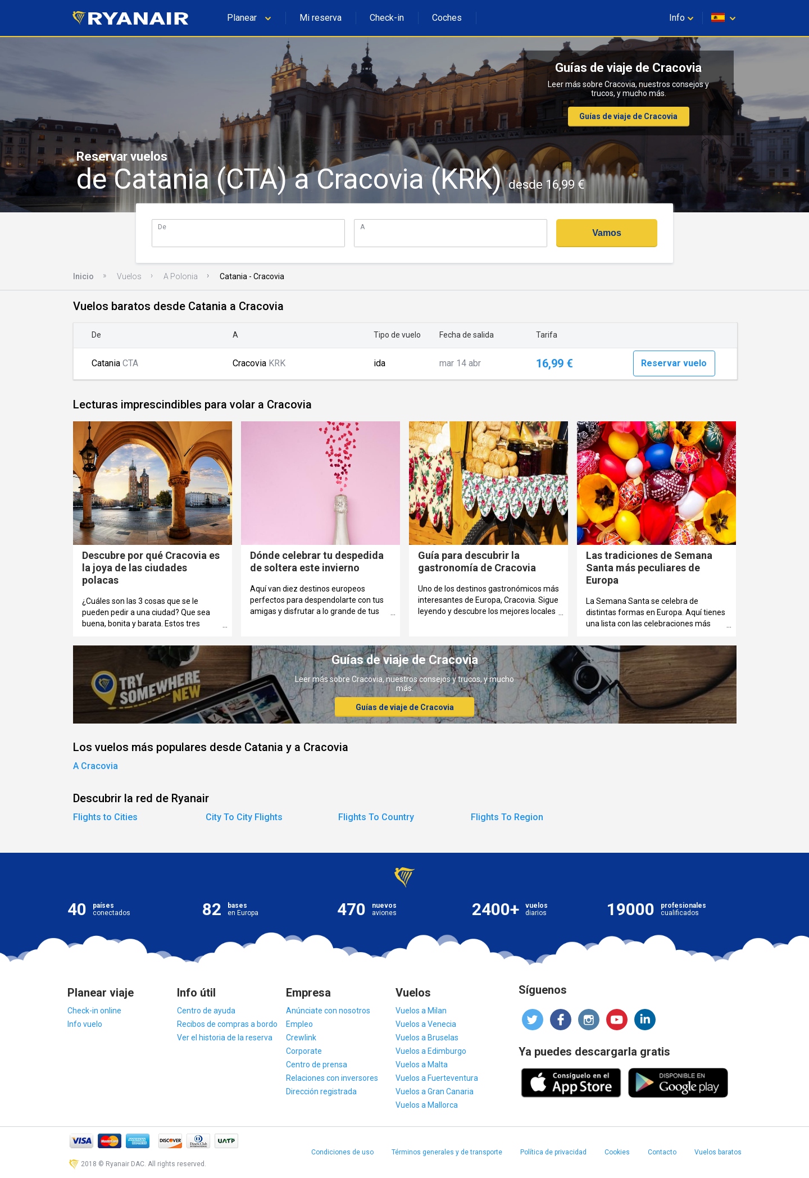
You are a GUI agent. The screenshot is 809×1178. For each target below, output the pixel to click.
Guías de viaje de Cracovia (628, 116)
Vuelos (129, 276)
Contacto (662, 1152)
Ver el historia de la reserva (224, 1037)
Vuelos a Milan (421, 1010)
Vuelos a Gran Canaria (435, 1091)
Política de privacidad (553, 1152)
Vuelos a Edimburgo (431, 1051)
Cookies (617, 1152)
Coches (447, 17)
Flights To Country (376, 817)
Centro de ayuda (206, 1010)
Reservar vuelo (674, 363)
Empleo (299, 1024)
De (162, 226)
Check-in (387, 17)
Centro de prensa (316, 1064)
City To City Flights (244, 817)
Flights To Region (507, 817)
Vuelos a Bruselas (427, 1037)
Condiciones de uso (342, 1152)
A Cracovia (95, 766)
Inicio (83, 276)
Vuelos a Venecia (426, 1024)
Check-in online (94, 1010)
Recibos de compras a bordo (227, 1024)
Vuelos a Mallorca (427, 1104)
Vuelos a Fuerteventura (437, 1078)
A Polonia (180, 276)
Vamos (606, 233)
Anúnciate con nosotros (328, 1010)
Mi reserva (320, 17)
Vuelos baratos (718, 1152)
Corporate (304, 1051)
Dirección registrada (321, 1091)
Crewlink (301, 1037)
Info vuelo (84, 1024)
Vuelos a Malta (422, 1064)
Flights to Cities (105, 817)
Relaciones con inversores (332, 1078)
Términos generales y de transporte (447, 1152)
